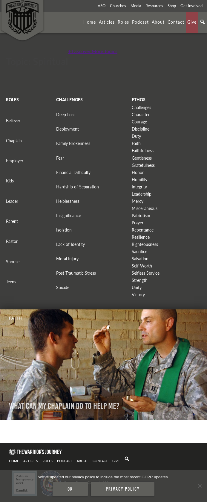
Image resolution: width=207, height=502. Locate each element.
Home (89, 22)
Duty (136, 136)
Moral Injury (67, 258)
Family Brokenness (73, 143)
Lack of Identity (70, 244)
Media (136, 5)
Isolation (64, 230)
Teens (11, 282)
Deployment (67, 129)
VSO (101, 5)
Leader (12, 201)
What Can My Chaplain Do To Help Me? (64, 406)
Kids (10, 181)
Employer (14, 161)
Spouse (12, 261)
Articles (107, 22)
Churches (118, 5)
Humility (139, 179)
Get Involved (191, 5)
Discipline (140, 129)
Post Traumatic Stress (76, 273)
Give (192, 22)
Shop (172, 5)
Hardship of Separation (77, 187)
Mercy (137, 201)
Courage (139, 122)
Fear (60, 158)
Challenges (141, 107)
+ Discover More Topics (92, 51)
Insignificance (68, 215)
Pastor (12, 241)
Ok (70, 489)
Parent (12, 221)
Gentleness (142, 158)
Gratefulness (143, 165)
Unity (137, 287)
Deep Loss (65, 114)
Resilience (141, 237)
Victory (138, 294)
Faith (136, 143)
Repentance (143, 230)
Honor (138, 172)
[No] (200, 486)
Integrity (139, 187)
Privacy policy (122, 489)
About (158, 22)
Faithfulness (143, 150)
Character (141, 114)
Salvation (140, 258)
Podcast (140, 22)
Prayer (137, 223)
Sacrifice (139, 251)
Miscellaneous (144, 208)
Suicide (62, 287)
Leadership (141, 194)
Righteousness (145, 244)
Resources (154, 5)
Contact (176, 22)
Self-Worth (142, 266)
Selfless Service (146, 273)
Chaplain (14, 140)
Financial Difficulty (73, 172)
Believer (13, 120)
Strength (140, 280)
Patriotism (141, 215)
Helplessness (67, 201)
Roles (123, 22)
